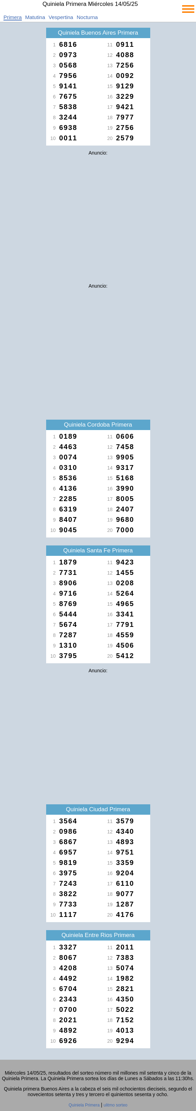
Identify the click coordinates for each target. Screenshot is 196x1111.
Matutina (35, 17)
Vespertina (61, 17)
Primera (12, 17)
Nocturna (87, 17)
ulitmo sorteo (116, 1105)
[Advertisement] (98, 207)
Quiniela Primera (84, 1105)
